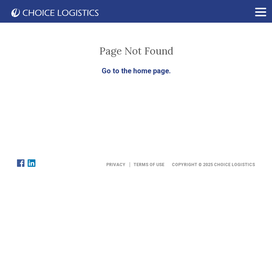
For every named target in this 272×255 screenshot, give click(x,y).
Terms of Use (149, 164)
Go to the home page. (136, 71)
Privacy (115, 164)
